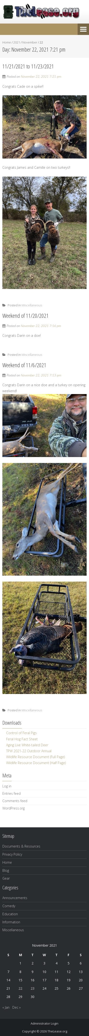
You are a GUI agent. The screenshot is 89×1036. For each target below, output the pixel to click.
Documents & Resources (21, 846)
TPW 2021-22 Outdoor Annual (29, 751)
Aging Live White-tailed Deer (27, 745)
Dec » (16, 1007)
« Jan (5, 1007)
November (29, 42)
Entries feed (11, 793)
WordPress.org (13, 808)
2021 (16, 42)
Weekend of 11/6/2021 (24, 365)
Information (11, 922)
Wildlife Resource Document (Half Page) (36, 763)
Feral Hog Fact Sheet (22, 739)
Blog (5, 870)
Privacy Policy (12, 854)
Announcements (14, 898)
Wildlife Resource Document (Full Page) (35, 757)
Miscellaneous (32, 305)
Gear (6, 878)
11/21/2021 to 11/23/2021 (28, 66)
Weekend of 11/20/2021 (25, 315)
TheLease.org (57, 1031)
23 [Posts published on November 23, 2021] (32, 988)
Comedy (8, 906)
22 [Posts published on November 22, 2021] (20, 988)
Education (10, 914)
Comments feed (14, 801)
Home (6, 42)
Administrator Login (44, 1023)
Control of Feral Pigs (21, 733)
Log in (6, 786)
